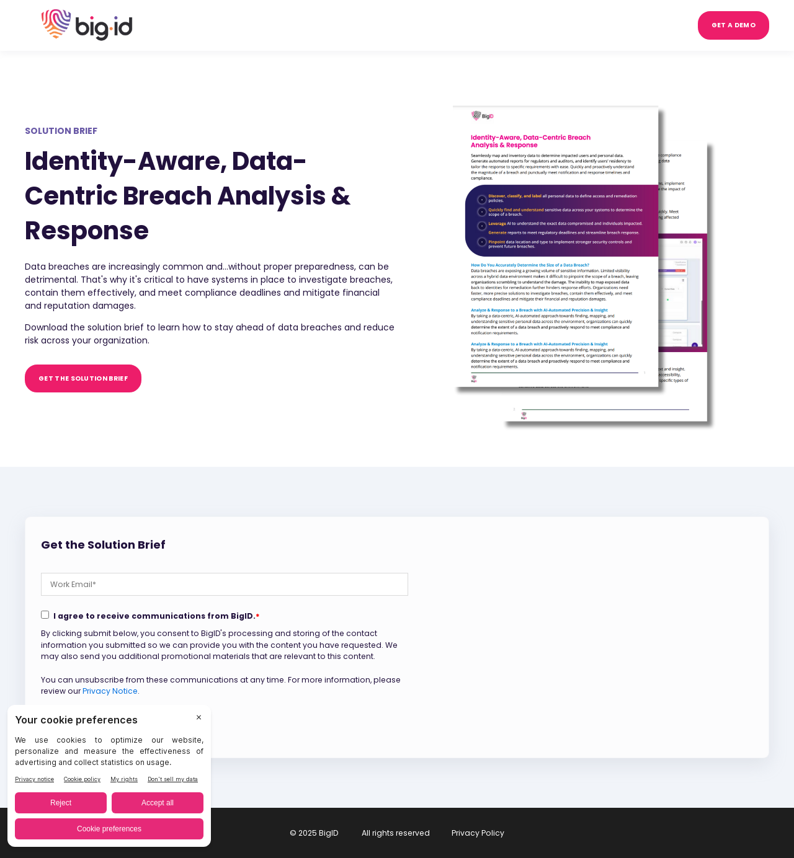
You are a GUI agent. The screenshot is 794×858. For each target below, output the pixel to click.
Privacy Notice (110, 691)
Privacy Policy (478, 833)
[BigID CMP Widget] (109, 779)
